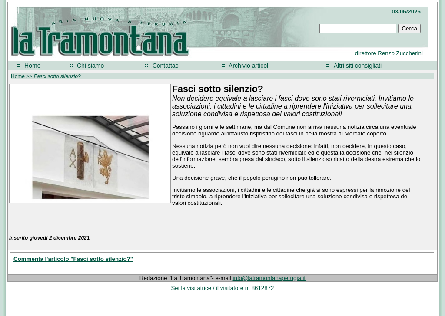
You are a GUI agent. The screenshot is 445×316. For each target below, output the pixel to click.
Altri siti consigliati (358, 65)
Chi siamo (90, 65)
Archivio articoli (249, 65)
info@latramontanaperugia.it (269, 278)
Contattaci (166, 65)
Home (32, 65)
